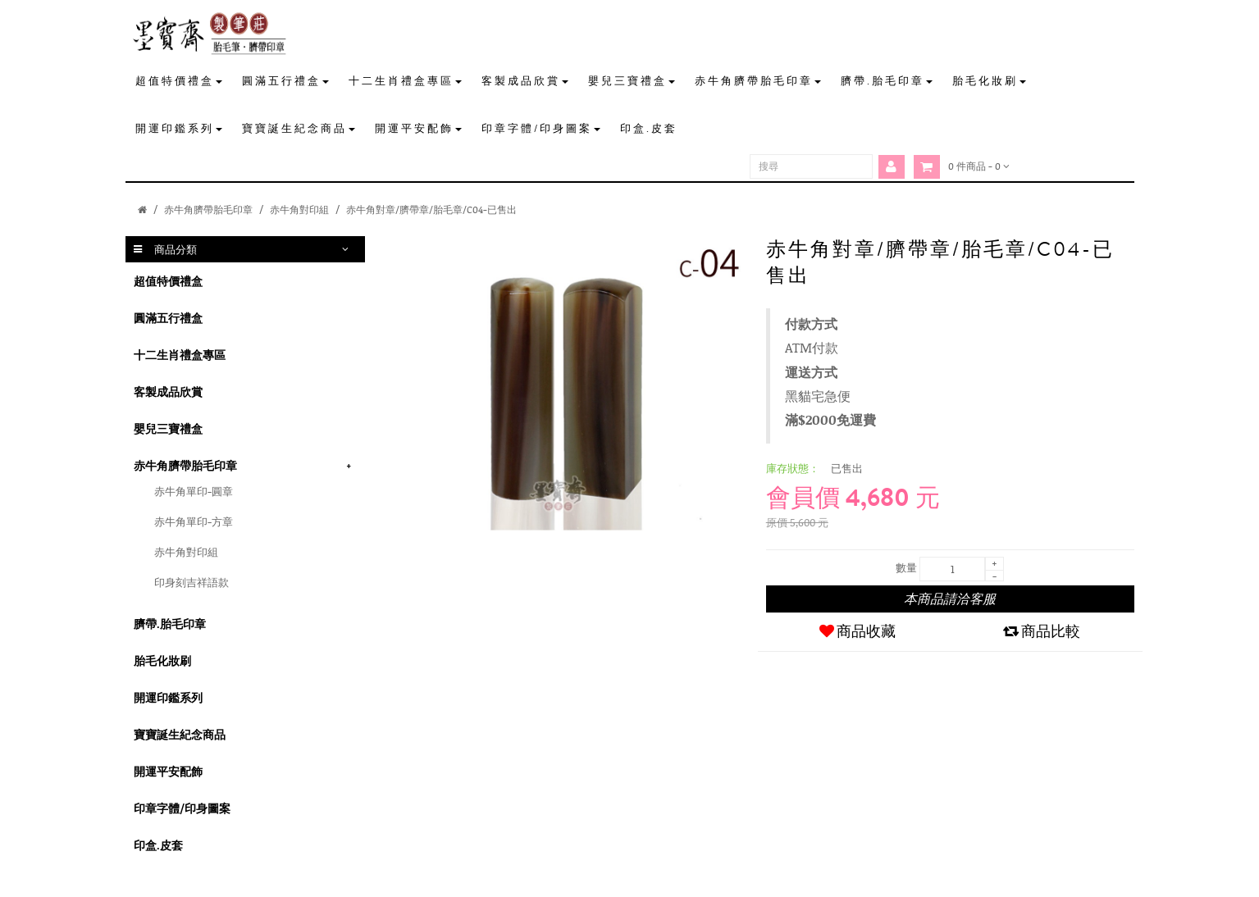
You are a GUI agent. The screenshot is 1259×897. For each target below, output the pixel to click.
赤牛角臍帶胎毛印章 (208, 209)
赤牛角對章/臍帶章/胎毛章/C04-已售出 (431, 209)
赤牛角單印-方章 (193, 521)
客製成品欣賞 (168, 391)
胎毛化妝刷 (162, 660)
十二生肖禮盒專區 (180, 354)
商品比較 (1041, 631)
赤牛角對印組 (299, 209)
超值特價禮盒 (168, 280)
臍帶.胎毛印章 (170, 623)
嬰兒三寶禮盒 (168, 428)
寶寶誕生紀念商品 (180, 734)
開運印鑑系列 (168, 697)
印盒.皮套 (158, 845)
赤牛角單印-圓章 (193, 491)
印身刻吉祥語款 (191, 582)
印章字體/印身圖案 (182, 808)
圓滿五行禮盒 (168, 317)
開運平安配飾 (168, 771)
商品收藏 (857, 631)
